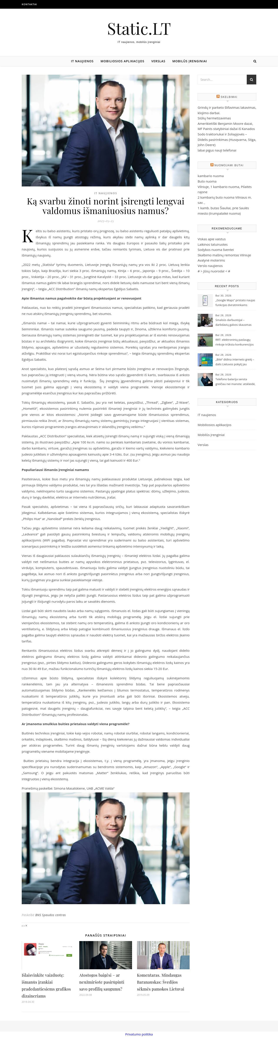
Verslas (158, 61)
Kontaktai (29, 4)
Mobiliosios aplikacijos (122, 61)
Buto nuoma (207, 181)
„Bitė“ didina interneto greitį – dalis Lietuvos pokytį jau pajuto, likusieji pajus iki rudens (234, 362)
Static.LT (139, 28)
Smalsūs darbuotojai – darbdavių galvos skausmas (233, 322)
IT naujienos (82, 61)
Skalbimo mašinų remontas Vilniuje (224, 255)
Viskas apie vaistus (212, 239)
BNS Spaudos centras (50, 915)
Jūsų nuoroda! (214, 271)
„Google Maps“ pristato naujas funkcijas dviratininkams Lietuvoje (235, 303)
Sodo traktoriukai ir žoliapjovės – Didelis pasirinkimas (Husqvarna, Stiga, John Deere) (227, 139)
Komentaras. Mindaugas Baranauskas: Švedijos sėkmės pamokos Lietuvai (160, 982)
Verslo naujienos (210, 265)
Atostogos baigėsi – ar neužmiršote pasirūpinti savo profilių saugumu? (101, 982)
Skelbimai (229, 97)
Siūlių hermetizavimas (214, 118)
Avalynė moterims (211, 260)
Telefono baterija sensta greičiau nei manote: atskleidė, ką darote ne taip (235, 382)
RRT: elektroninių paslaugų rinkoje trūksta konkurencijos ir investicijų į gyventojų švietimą (234, 342)
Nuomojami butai (229, 165)
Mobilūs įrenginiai (189, 61)
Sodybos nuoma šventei (216, 249)
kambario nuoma (211, 176)
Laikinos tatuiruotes (213, 244)
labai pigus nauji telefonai (217, 150)
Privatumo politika (139, 1034)
